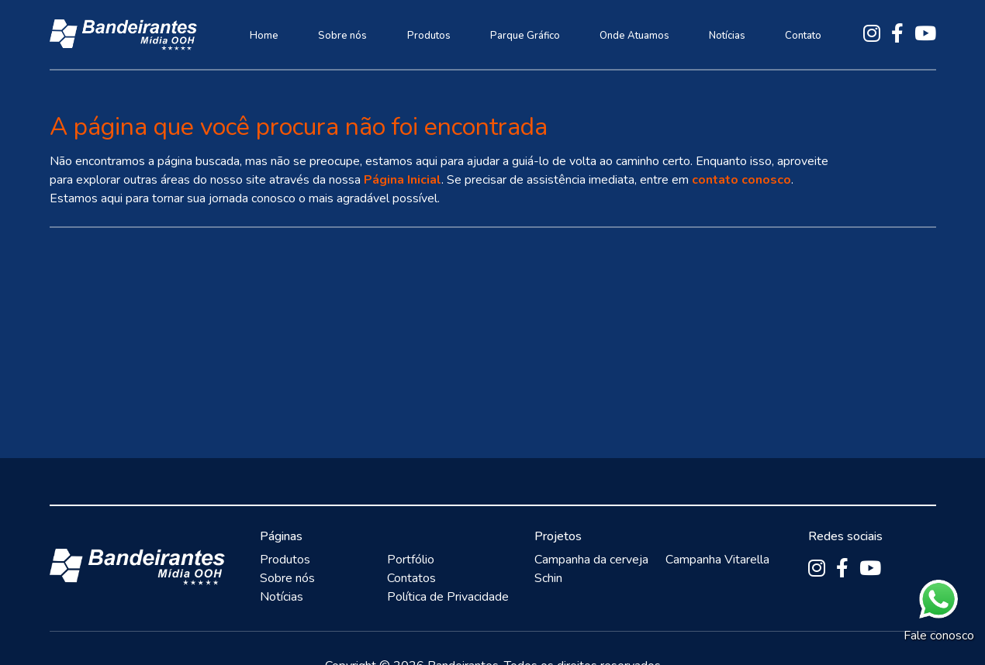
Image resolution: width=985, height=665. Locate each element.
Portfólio (410, 559)
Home (264, 36)
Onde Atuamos (634, 36)
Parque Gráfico (525, 36)
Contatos (411, 578)
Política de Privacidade (448, 596)
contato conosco (741, 179)
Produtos (429, 36)
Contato (803, 36)
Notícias (727, 36)
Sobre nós (342, 36)
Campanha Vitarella (717, 559)
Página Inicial (402, 179)
